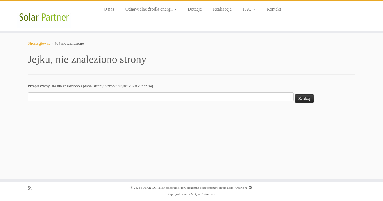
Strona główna (39, 43)
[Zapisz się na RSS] (31, 188)
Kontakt (274, 9)
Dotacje (195, 9)
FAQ (249, 9)
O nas (109, 9)
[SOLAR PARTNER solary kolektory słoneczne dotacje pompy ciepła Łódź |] (44, 16)
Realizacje (222, 9)
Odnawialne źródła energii (151, 9)
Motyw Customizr (202, 194)
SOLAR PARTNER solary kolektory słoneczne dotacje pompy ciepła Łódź (187, 187)
